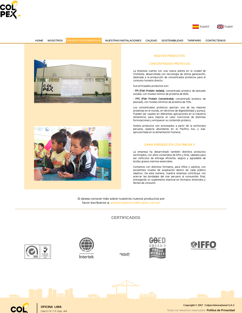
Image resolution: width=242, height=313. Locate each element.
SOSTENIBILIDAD (172, 40)
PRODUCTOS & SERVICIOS (84, 40)
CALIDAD (151, 40)
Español (204, 26)
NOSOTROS (55, 40)
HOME (39, 40)
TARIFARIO (194, 40)
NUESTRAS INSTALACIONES (123, 40)
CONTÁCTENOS (215, 40)
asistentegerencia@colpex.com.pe (135, 202)
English (228, 26)
